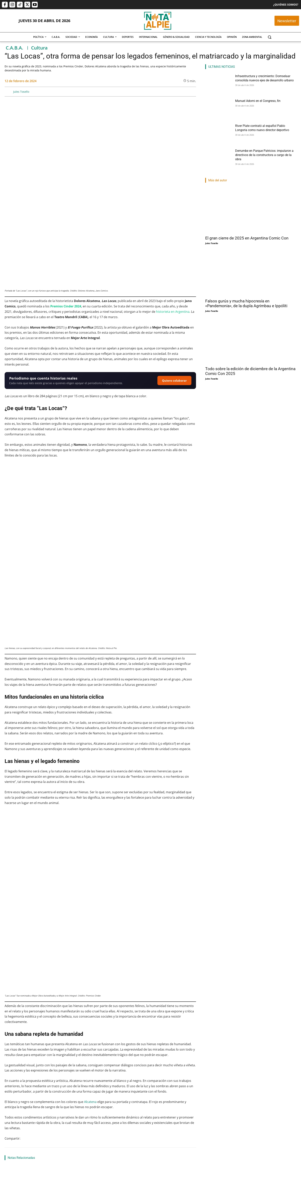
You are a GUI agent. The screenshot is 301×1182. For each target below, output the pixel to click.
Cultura (39, 48)
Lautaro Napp (144, 1140)
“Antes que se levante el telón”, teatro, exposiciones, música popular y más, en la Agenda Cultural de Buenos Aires (165, 1066)
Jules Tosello (21, 91)
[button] (269, 37)
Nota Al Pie (11, 1140)
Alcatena (90, 952)
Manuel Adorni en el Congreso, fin (255, 100)
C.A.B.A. (14, 48)
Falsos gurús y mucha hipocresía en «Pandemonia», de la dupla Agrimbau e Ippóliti (246, 303)
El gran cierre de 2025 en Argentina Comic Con (247, 238)
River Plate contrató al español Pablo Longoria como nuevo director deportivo (164, 1130)
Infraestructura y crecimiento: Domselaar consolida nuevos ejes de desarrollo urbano (31, 1130)
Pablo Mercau (78, 1135)
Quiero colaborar (174, 306)
